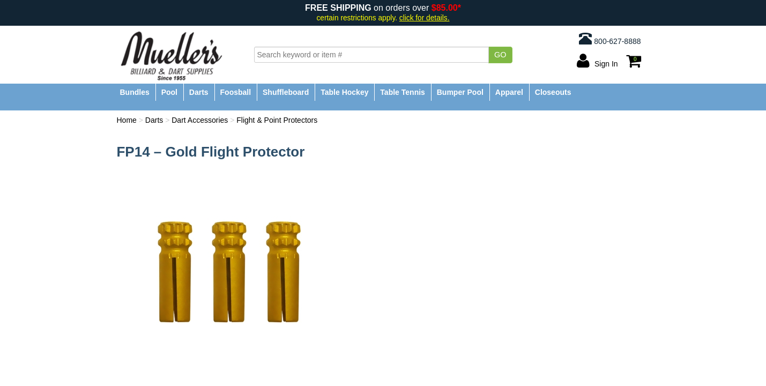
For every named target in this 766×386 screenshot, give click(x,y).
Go (500, 54)
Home (127, 120)
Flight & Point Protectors (276, 120)
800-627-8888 (610, 39)
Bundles (135, 92)
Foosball (235, 92)
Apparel (509, 92)
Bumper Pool (460, 92)
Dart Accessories (200, 120)
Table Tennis (402, 92)
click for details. (424, 18)
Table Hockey (344, 92)
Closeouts (553, 92)
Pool (169, 92)
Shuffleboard (286, 92)
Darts (199, 92)
